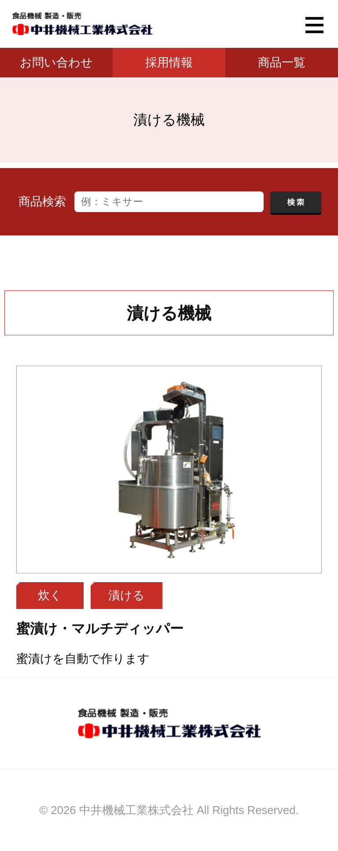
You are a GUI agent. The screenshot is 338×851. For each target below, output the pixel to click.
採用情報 (169, 62)
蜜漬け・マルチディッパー (100, 628)
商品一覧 (281, 62)
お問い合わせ (56, 62)
